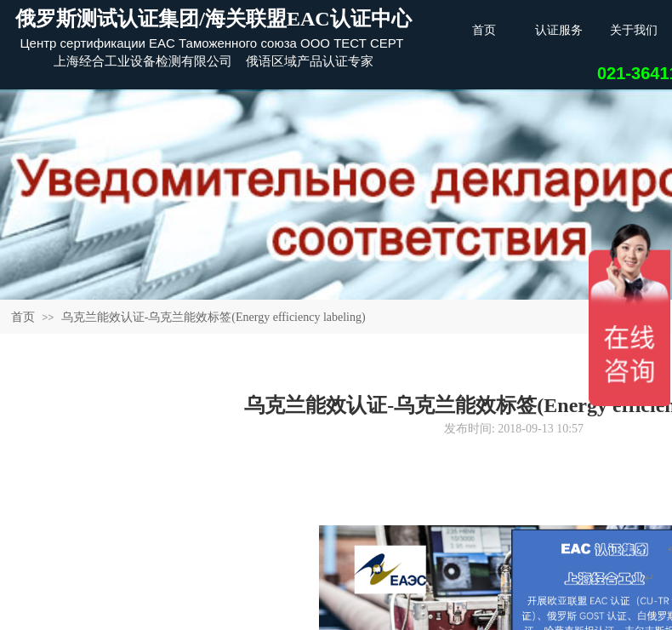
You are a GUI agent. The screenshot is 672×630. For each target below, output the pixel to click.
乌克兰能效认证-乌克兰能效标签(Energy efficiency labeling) (213, 317)
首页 (23, 317)
